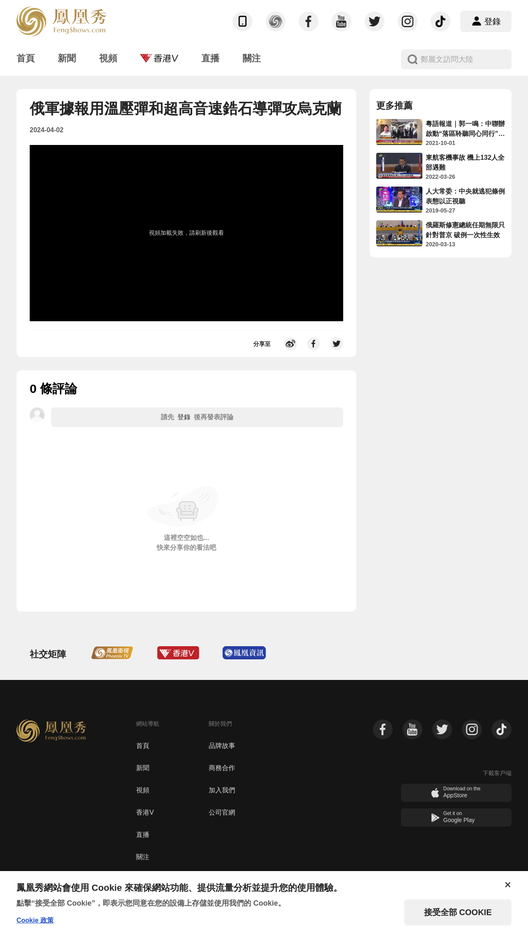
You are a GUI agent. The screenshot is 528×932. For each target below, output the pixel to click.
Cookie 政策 (35, 920)
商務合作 (222, 767)
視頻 (142, 790)
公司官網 (222, 812)
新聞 (142, 767)
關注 (142, 856)
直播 (142, 834)
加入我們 (222, 790)
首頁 (142, 745)
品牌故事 (222, 745)
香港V (145, 812)
